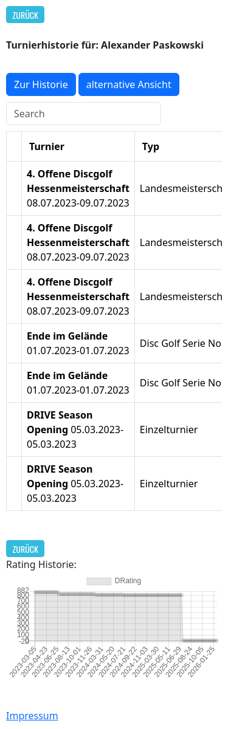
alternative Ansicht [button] (128, 84)
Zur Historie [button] (41, 84)
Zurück (25, 15)
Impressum (32, 715)
